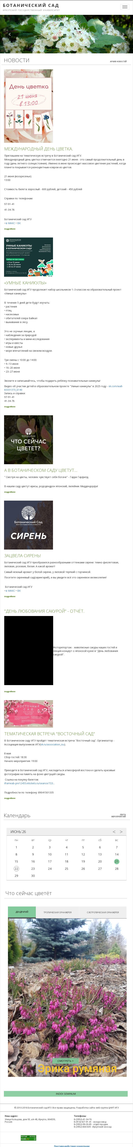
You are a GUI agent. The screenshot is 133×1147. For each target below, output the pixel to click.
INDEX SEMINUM (66, 1093)
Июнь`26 (18, 831)
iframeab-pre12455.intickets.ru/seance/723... (29, 783)
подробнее (9, 229)
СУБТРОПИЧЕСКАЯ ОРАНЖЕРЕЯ (103, 912)
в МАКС (10, 223)
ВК (19, 223)
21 (117, 861)
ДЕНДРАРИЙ (22, 911)
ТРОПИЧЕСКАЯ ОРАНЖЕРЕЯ (58, 912)
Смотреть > (65, 1061)
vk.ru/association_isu (52, 744)
